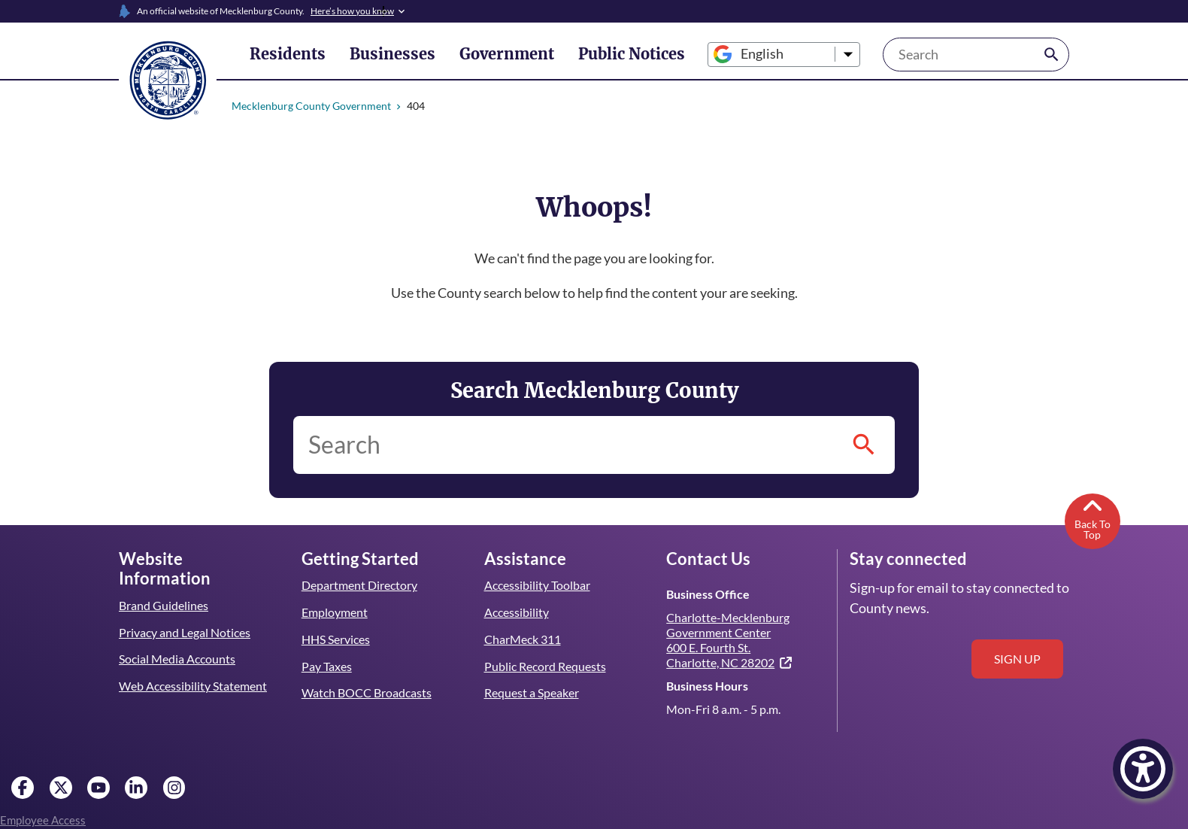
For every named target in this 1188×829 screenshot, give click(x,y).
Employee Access (42, 820)
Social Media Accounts (177, 639)
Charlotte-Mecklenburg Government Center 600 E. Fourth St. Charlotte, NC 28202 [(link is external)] (729, 639)
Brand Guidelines (163, 585)
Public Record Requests (545, 666)
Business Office (707, 594)
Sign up (1017, 658)
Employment (334, 612)
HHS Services (337, 639)
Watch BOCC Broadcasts (367, 692)
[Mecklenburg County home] (168, 79)
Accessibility (516, 612)
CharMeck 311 (523, 639)
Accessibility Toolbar (536, 585)
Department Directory (359, 585)
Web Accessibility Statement (193, 666)
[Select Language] (758, 54)
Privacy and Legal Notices (185, 612)
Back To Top (1092, 517)
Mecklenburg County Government (311, 105)
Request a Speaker (532, 692)
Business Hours (706, 686)
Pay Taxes (326, 666)
